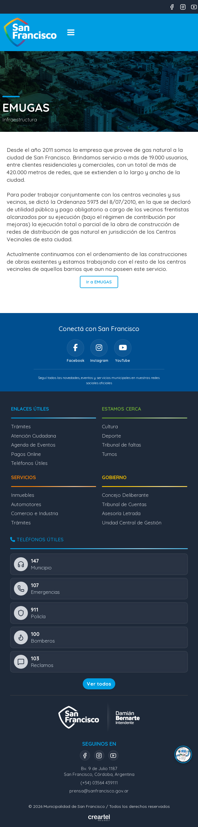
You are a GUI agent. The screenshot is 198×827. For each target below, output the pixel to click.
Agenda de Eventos (33, 445)
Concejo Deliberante (125, 495)
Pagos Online (26, 454)
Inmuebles (22, 495)
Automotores (26, 504)
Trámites (21, 426)
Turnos (109, 454)
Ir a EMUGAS (99, 282)
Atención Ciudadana (33, 436)
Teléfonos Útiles (29, 463)
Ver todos (99, 684)
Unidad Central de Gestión (131, 522)
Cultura (110, 426)
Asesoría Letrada (121, 513)
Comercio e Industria (34, 513)
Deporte (111, 436)
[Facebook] (75, 348)
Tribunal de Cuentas (124, 504)
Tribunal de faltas (121, 445)
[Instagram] (99, 348)
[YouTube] (123, 348)
